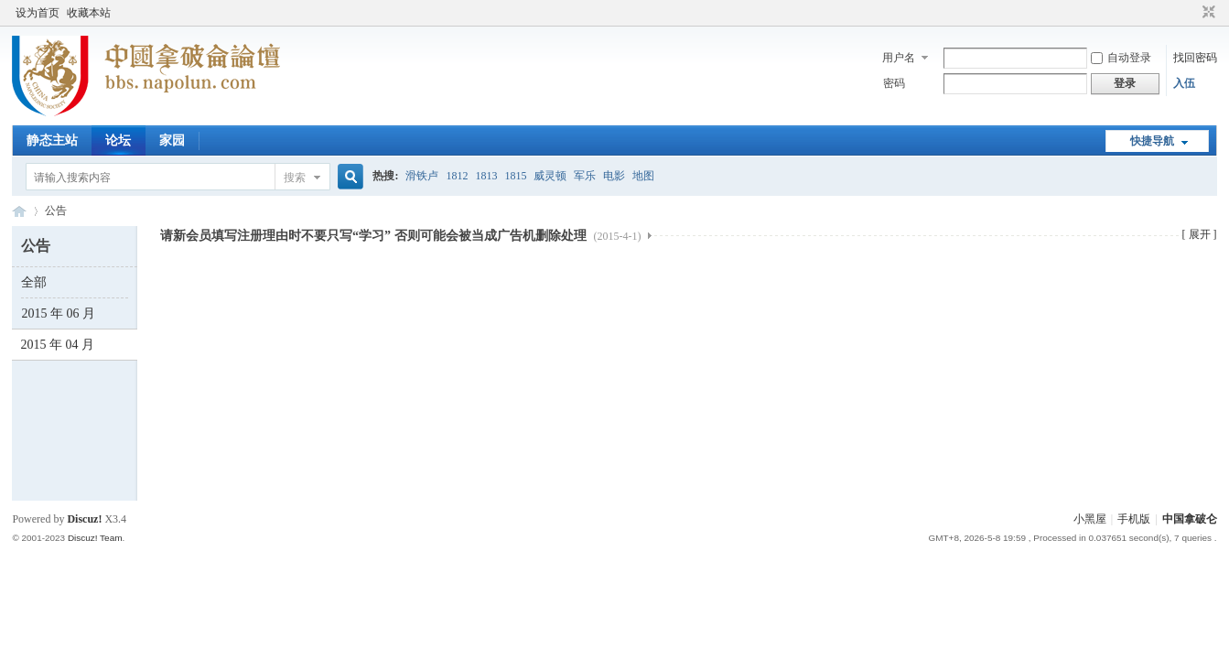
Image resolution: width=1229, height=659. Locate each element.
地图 (643, 175)
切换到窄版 (1206, 13)
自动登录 (1121, 57)
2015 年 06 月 (58, 313)
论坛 (118, 140)
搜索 (295, 177)
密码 (894, 83)
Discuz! (84, 519)
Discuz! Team (95, 538)
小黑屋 (1089, 519)
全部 (34, 282)
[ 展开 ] (1199, 234)
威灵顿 (550, 175)
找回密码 (1195, 57)
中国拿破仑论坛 (19, 211)
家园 (172, 140)
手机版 (1133, 519)
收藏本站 (89, 12)
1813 (486, 175)
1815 (515, 175)
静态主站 (52, 140)
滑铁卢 (421, 175)
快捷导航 (1152, 141)
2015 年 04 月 (57, 344)
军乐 (585, 175)
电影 (614, 175)
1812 (457, 175)
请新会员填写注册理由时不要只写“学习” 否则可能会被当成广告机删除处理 (400, 236)
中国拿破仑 (1189, 519)
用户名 (898, 57)
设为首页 (37, 12)
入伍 (1184, 83)
